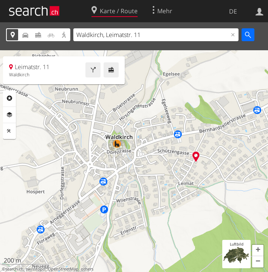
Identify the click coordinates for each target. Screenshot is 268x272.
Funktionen (9, 131)
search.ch (14, 269)
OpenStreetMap (63, 269)
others (87, 269)
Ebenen (9, 115)
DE (233, 11)
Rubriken (9, 98)
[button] (257, 250)
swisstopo (35, 269)
